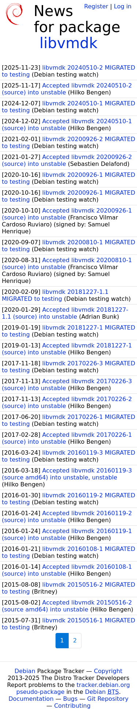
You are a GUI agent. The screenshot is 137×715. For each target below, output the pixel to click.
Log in (123, 6)
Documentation (30, 698)
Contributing (72, 705)
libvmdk (68, 43)
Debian (25, 671)
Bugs (70, 698)
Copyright (108, 671)
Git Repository (108, 698)
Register (96, 6)
